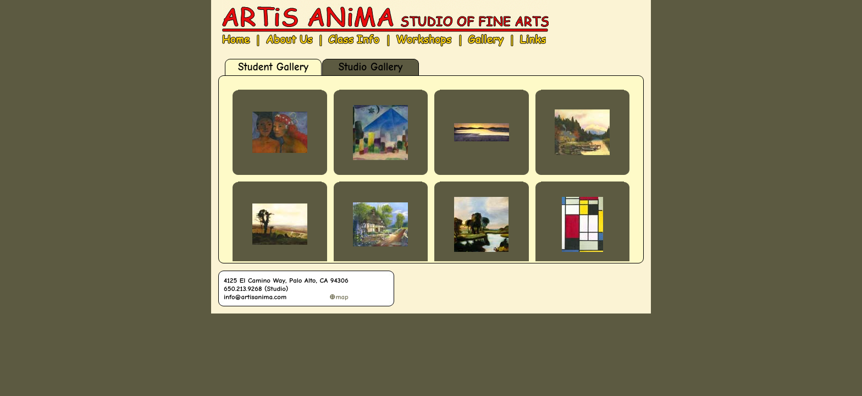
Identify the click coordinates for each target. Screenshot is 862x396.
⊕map (338, 297)
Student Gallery (273, 67)
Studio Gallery (370, 67)
